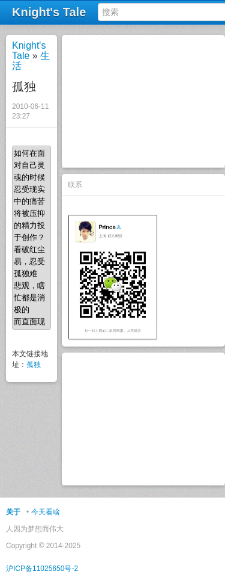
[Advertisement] (143, 101)
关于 (13, 512)
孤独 (33, 364)
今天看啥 (45, 512)
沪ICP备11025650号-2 (42, 568)
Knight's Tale (29, 50)
